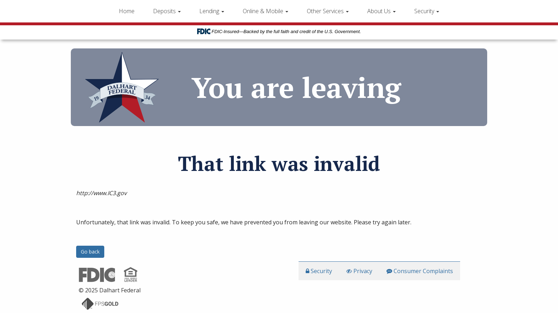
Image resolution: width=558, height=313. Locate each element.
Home (127, 11)
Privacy (359, 271)
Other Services (328, 11)
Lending (211, 11)
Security (426, 11)
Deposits (167, 11)
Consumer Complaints (419, 271)
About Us (381, 11)
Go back (90, 251)
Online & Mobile (265, 11)
